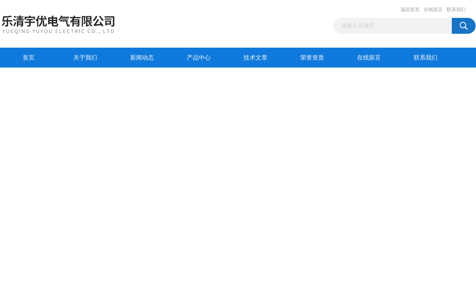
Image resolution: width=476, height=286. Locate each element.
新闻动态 (142, 57)
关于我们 (85, 57)
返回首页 (410, 9)
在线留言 (433, 9)
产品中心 (199, 57)
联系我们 (456, 9)
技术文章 (255, 57)
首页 (29, 57)
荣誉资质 (312, 57)
